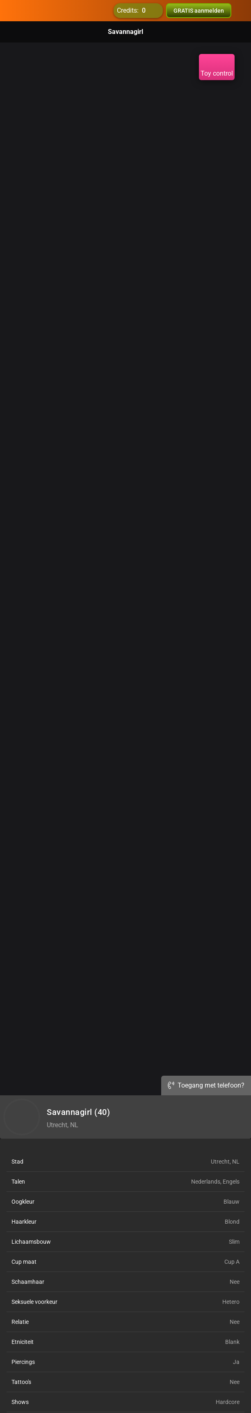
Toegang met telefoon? (206, 1085)
